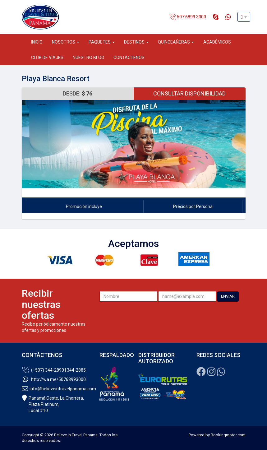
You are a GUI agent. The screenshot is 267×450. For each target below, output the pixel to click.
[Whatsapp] (221, 373)
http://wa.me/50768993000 (54, 379)
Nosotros (65, 41)
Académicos (217, 41)
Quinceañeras (176, 41)
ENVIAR (228, 296)
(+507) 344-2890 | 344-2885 (54, 370)
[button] (243, 17)
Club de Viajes (47, 57)
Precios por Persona (193, 206)
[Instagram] (211, 373)
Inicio (37, 41)
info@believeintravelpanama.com (56, 389)
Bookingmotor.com (228, 435)
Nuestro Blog (88, 57)
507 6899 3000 (188, 17)
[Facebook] (201, 373)
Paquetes (102, 41)
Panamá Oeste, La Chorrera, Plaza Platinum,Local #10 (53, 404)
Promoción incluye (84, 206)
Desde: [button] (77, 93)
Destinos (136, 41)
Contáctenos (129, 57)
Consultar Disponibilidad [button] (189, 93)
